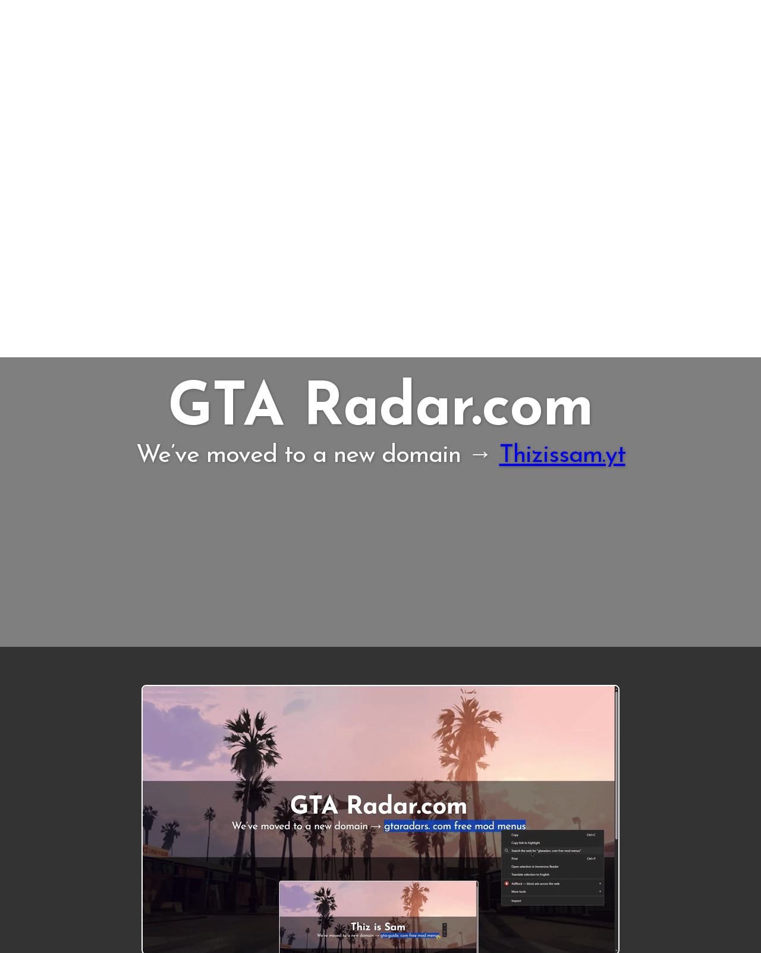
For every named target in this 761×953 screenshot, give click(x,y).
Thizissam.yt (562, 455)
